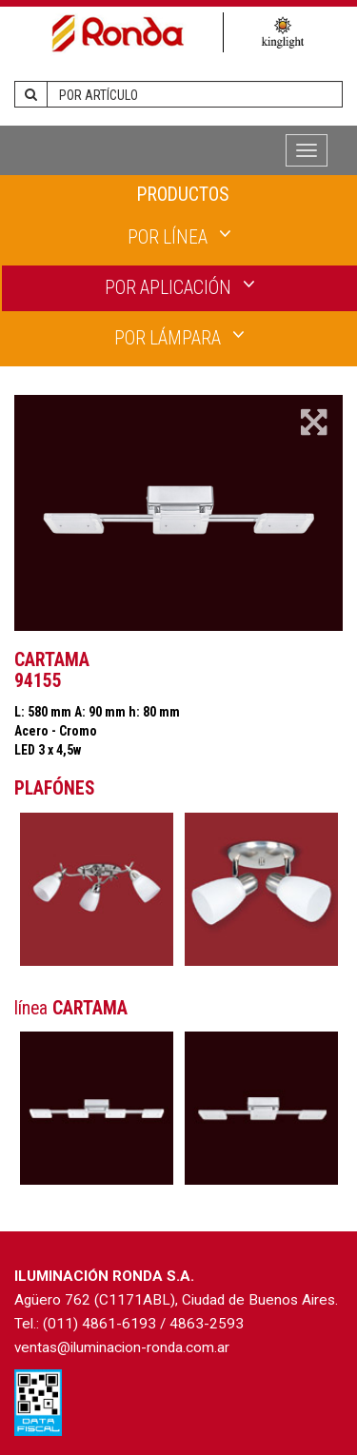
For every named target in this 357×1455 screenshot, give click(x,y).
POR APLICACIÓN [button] (180, 286)
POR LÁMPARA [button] (179, 336)
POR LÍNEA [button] (179, 236)
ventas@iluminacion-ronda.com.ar (121, 1347)
